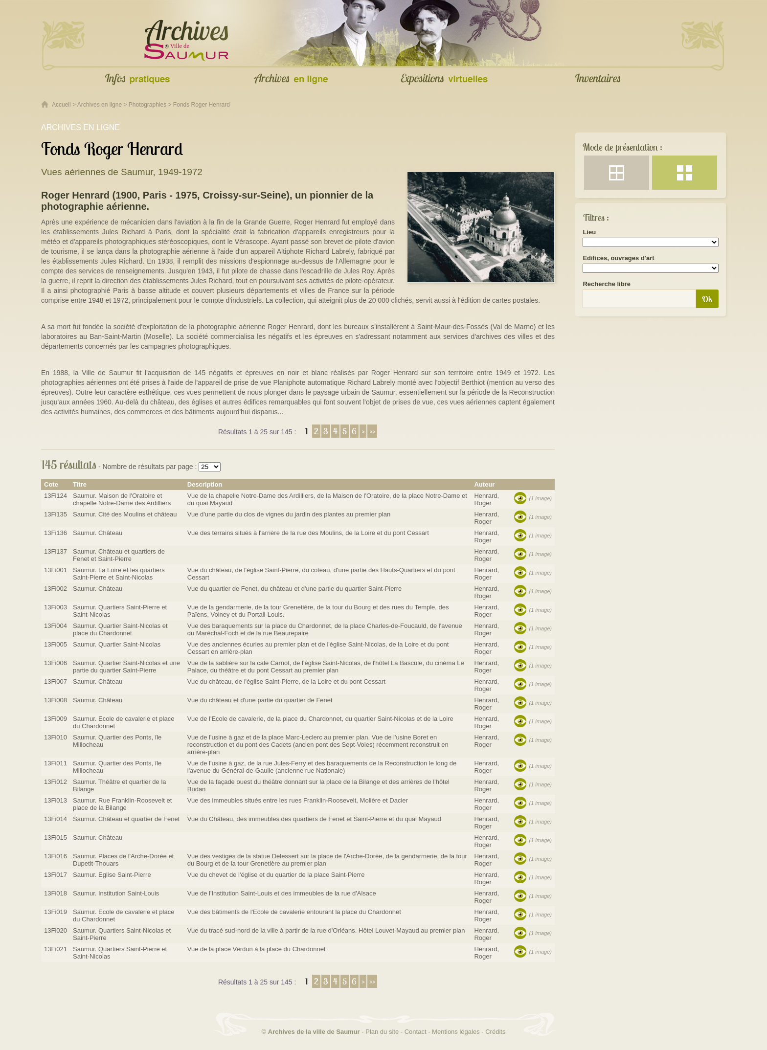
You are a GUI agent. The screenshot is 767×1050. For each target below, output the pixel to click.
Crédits (495, 1031)
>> (372, 431)
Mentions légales (456, 1031)
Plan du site (382, 1031)
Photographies (147, 104)
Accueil (61, 104)
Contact (416, 1031)
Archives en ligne (99, 104)
